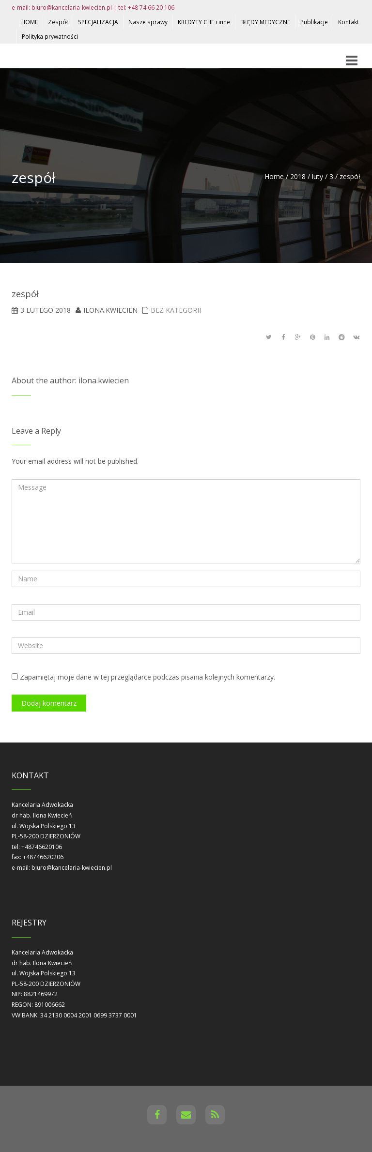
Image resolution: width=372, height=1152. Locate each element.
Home (274, 176)
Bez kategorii (176, 310)
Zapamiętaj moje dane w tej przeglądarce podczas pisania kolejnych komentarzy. (147, 677)
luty (317, 176)
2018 (298, 176)
